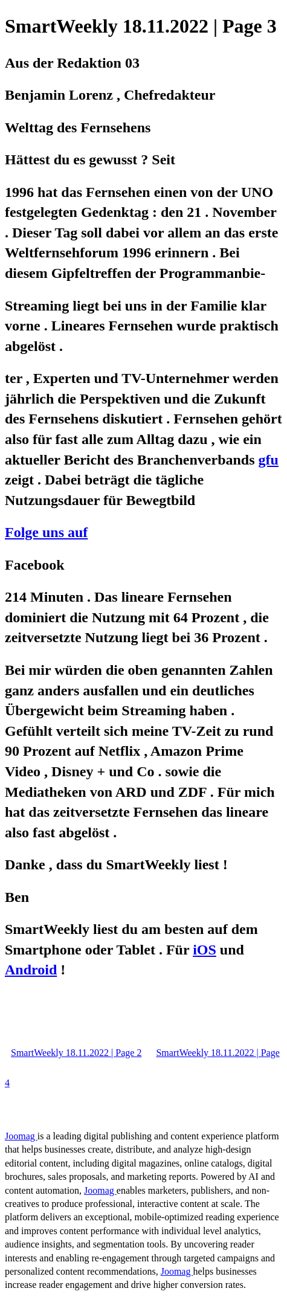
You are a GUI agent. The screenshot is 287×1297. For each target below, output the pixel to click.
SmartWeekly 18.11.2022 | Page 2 (76, 1053)
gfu (269, 460)
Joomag (21, 1136)
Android (31, 969)
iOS (204, 949)
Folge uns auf (46, 532)
